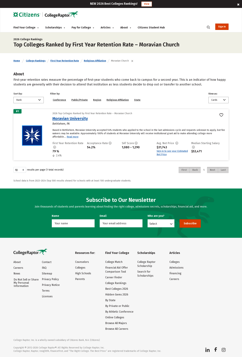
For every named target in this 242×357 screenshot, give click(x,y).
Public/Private (79, 100)
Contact (46, 262)
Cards (214, 100)
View (146, 4)
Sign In (222, 26)
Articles (107, 27)
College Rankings (36, 60)
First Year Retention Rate (64, 60)
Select (153, 223)
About (125, 27)
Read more (72, 136)
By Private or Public (117, 306)
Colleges (80, 267)
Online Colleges (114, 317)
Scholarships (55, 27)
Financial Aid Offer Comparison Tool (116, 269)
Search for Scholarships (145, 273)
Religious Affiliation (95, 60)
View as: (212, 93)
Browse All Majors (116, 323)
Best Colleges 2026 (116, 288)
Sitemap (47, 273)
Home (16, 60)
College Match (114, 262)
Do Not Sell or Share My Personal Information (26, 283)
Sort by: (17, 93)
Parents (80, 279)
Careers (18, 267)
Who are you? (156, 215)
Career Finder (113, 277)
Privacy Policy (50, 279)
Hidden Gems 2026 (116, 294)
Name (55, 215)
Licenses (47, 296)
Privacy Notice (51, 285)
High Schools (83, 273)
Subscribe (190, 223)
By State (110, 300)
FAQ (44, 267)
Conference (59, 100)
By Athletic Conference (119, 311)
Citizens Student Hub (151, 27)
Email (103, 215)
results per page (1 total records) (38, 170)
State (137, 100)
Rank (19, 100)
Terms (46, 290)
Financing (175, 273)
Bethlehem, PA (61, 123)
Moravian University (70, 118)
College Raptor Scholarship (146, 264)
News (16, 273)
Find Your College (25, 27)
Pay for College (83, 27)
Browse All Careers (116, 328)
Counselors (82, 262)
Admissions (176, 267)
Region (97, 100)
